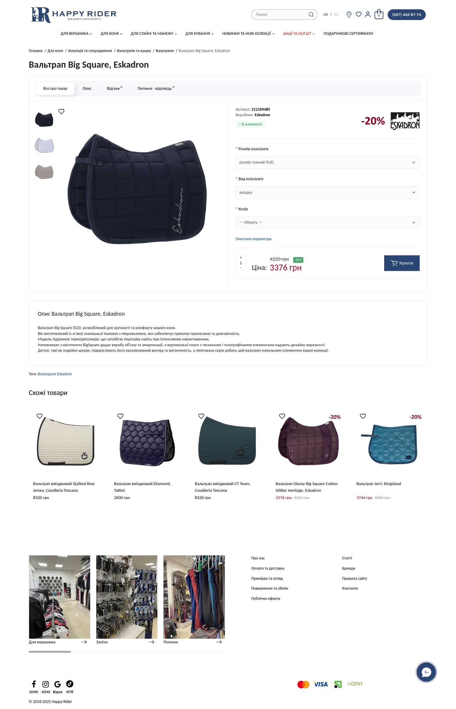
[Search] (311, 14)
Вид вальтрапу (250, 178)
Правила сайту (354, 578)
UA (325, 14)
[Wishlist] (61, 111)
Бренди (348, 568)
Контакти (350, 588)
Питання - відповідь (156, 88)
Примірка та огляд (267, 578)
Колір (243, 209)
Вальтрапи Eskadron (55, 373)
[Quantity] (241, 263)
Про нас (258, 558)
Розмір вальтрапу (253, 148)
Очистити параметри (253, 238)
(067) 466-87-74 (406, 14)
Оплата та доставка (267, 568)
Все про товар (55, 88)
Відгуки (114, 88)
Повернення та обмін (269, 588)
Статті (347, 558)
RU (336, 14)
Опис (87, 88)
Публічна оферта (265, 598)
